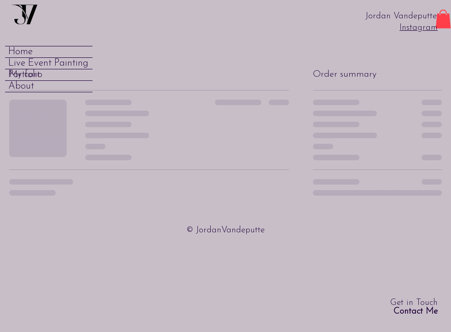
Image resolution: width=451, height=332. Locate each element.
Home (20, 51)
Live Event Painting (48, 63)
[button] (443, 19)
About (21, 86)
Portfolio (25, 74)
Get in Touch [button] (414, 307)
